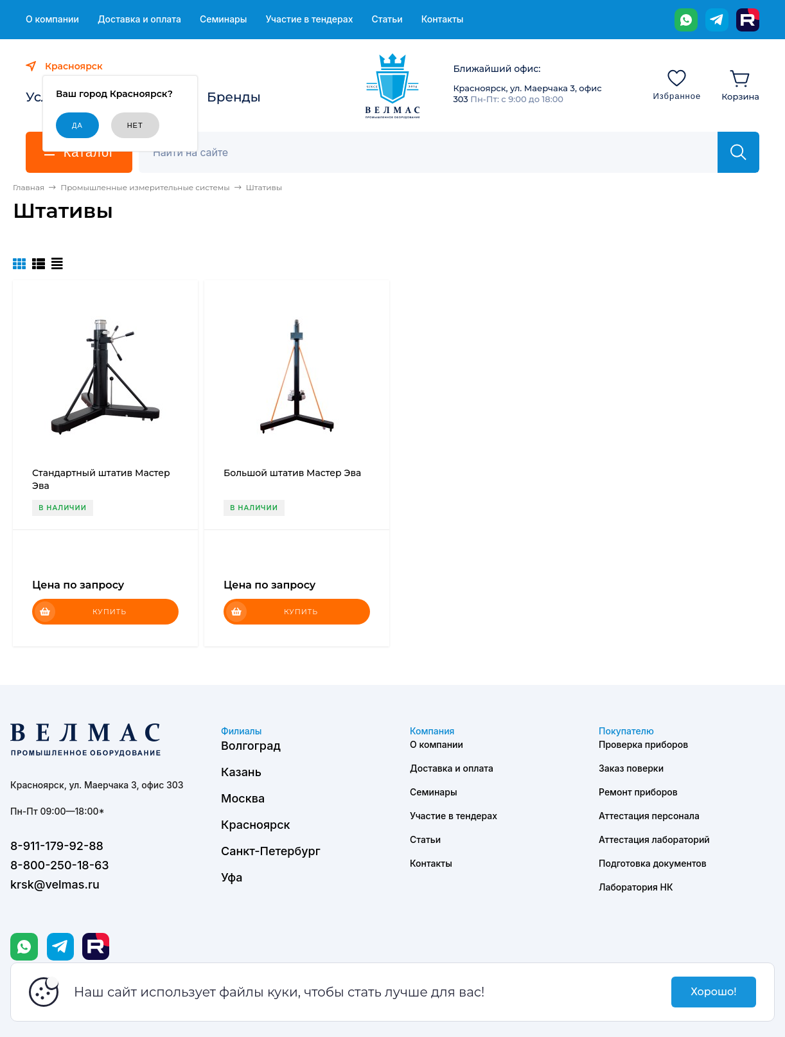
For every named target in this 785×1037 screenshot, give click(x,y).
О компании (52, 19)
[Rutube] (747, 19)
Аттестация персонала (649, 815)
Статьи (386, 19)
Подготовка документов (653, 863)
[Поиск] (435, 152)
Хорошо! (713, 992)
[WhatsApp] (686, 19)
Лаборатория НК (636, 887)
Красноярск (255, 824)
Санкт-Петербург (271, 851)
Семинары (223, 19)
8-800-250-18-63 (59, 865)
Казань (241, 772)
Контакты (442, 19)
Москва (243, 798)
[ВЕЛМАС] (393, 86)
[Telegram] (716, 19)
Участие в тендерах (309, 19)
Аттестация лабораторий (654, 839)
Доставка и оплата (139, 19)
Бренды (234, 97)
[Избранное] (677, 84)
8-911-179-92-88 (56, 846)
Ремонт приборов (638, 791)
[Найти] (738, 152)
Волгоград (251, 745)
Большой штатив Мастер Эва (292, 473)
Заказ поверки (631, 768)
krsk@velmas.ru (55, 884)
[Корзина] (740, 84)
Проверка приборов (643, 744)
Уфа (231, 877)
